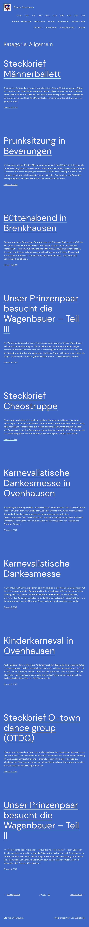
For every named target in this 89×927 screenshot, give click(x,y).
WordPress (80, 917)
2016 (69, 15)
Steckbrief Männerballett (32, 69)
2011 (33, 15)
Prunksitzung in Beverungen (34, 146)
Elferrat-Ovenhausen (24, 7)
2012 (40, 15)
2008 (19, 15)
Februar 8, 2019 (10, 607)
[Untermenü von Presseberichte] (75, 27)
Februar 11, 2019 (10, 530)
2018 (83, 15)
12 (49, 894)
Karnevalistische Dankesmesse (37, 568)
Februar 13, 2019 (10, 439)
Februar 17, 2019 (10, 265)
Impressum (63, 21)
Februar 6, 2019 (10, 684)
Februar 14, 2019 (10, 362)
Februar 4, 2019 (10, 869)
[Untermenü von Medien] (42, 27)
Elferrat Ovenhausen (21, 21)
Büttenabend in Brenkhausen (35, 223)
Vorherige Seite (12, 894)
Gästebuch (39, 21)
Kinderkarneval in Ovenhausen (38, 645)
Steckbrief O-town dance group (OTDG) (42, 728)
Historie (51, 21)
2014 (54, 15)
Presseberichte (67, 27)
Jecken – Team (78, 21)
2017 (76, 15)
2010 (26, 15)
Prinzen (82, 27)
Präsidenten (51, 27)
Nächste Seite (77, 894)
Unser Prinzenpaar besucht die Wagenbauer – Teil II (41, 820)
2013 (47, 15)
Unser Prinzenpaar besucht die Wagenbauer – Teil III (41, 313)
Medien (37, 27)
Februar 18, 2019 (10, 184)
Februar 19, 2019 (10, 107)
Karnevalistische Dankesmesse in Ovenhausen (37, 483)
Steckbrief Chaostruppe (31, 401)
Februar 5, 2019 (10, 771)
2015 (62, 15)
